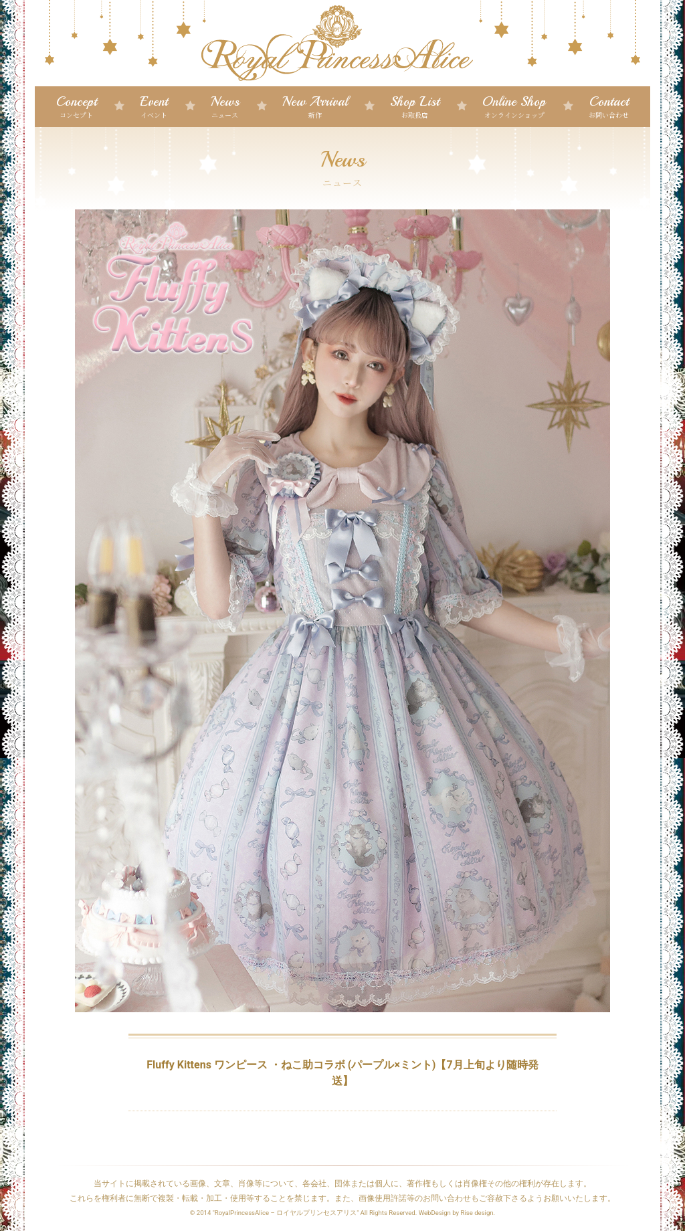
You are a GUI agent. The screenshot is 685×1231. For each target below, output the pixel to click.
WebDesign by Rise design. (457, 1212)
